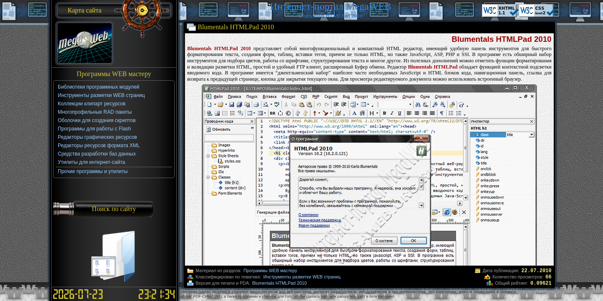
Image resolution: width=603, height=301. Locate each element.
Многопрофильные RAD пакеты (95, 112)
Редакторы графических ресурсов (97, 137)
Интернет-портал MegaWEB (330, 6)
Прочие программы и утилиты (93, 171)
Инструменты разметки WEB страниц (302, 276)
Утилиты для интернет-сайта (91, 162)
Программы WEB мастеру (270, 270)
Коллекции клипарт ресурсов (92, 104)
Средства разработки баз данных (97, 154)
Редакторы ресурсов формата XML (99, 145)
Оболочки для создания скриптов (97, 120)
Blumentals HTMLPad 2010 (279, 283)
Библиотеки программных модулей (98, 87)
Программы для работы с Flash (94, 129)
